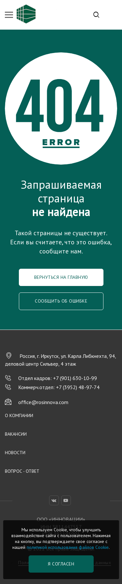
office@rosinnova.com (36, 402)
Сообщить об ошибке (61, 301)
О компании (19, 415)
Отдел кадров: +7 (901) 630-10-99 (51, 378)
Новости (15, 452)
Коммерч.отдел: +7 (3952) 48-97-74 (52, 387)
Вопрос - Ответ (22, 471)
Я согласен (61, 564)
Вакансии (16, 434)
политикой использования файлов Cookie (68, 547)
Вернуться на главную (61, 277)
